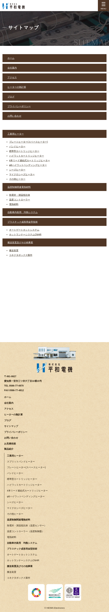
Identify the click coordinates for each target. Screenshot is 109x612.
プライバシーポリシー (19, 106)
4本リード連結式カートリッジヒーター (29, 160)
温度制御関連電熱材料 (19, 187)
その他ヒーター (17, 179)
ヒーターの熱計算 (16, 87)
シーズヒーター (17, 169)
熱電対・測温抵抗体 (19, 195)
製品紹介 (8, 449)
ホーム (10, 58)
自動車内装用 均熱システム (22, 212)
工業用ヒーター (15, 134)
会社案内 (12, 67)
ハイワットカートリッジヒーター (26, 155)
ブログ (10, 96)
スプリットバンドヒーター (21, 461)
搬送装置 (13, 250)
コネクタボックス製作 (20, 255)
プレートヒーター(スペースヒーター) (28, 142)
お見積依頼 (10, 443)
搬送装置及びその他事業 (20, 242)
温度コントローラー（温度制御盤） (25, 531)
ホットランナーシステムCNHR (25, 234)
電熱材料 (13, 204)
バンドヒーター (17, 146)
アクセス (12, 77)
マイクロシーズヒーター (22, 174)
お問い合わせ (14, 116)
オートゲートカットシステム (24, 230)
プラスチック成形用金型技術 (22, 222)
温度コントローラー (19, 199)
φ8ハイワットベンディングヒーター (28, 165)
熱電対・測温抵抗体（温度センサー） (26, 525)
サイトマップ (11, 426)
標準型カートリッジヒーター (24, 151)
